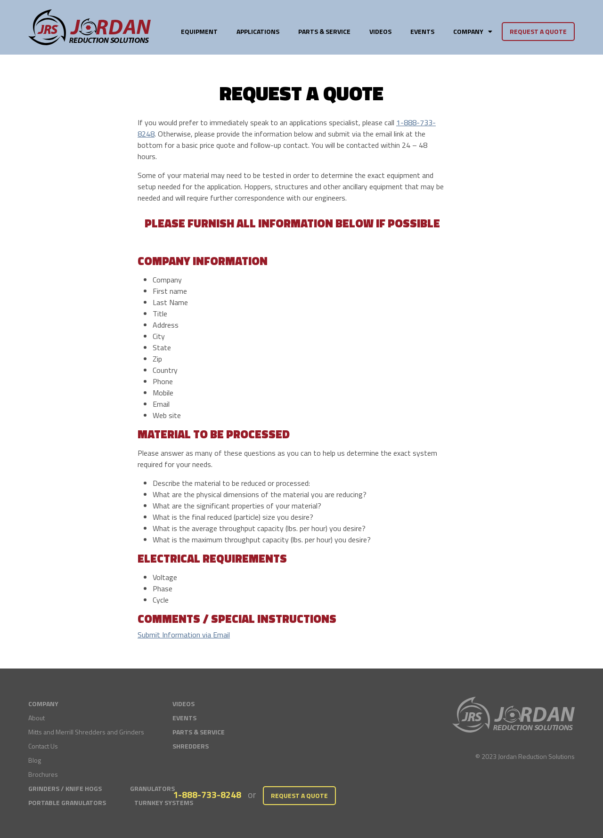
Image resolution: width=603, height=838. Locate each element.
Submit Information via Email (184, 634)
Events (422, 31)
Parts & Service (324, 31)
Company (472, 31)
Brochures (43, 774)
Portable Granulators (67, 802)
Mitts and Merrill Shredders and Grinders (86, 732)
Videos (380, 31)
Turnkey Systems (163, 802)
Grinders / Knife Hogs (65, 788)
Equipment (199, 31)
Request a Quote (538, 31)
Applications (257, 31)
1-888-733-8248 (207, 794)
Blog (34, 760)
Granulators (152, 788)
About (36, 718)
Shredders (190, 746)
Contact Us (43, 746)
